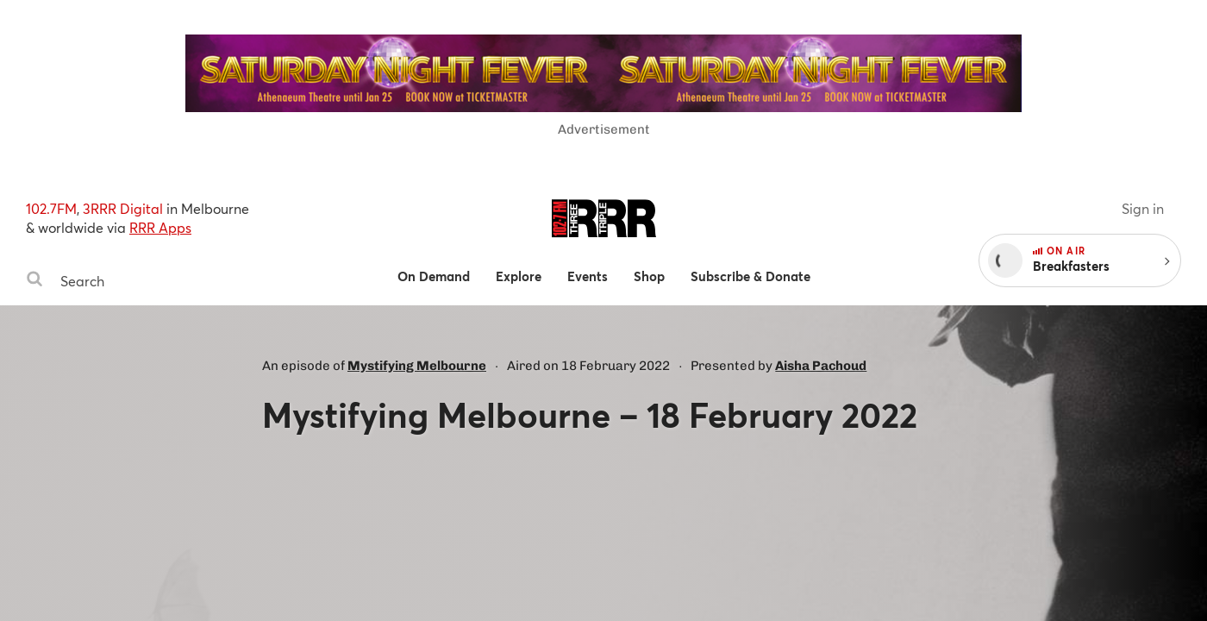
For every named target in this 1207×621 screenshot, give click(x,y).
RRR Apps (160, 227)
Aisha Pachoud (820, 365)
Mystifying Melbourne (416, 365)
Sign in (1143, 208)
